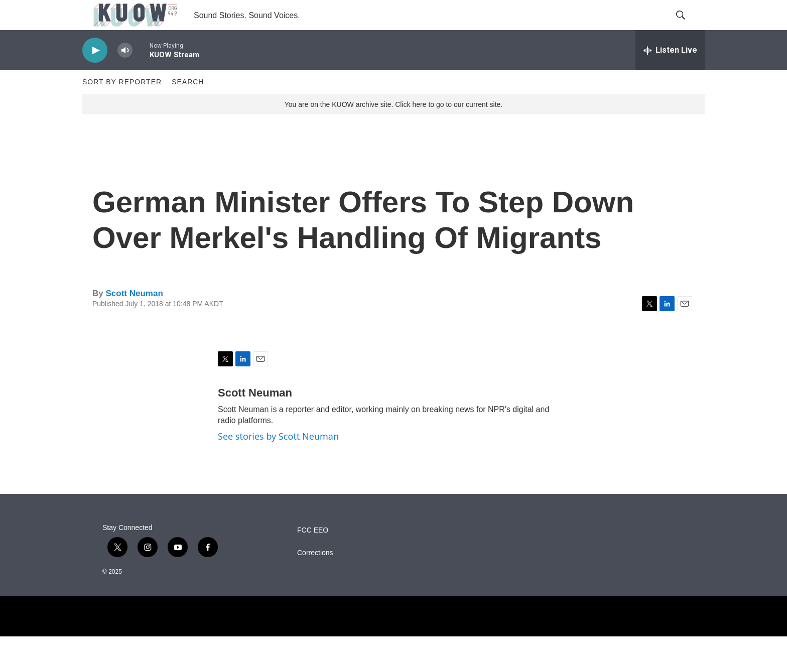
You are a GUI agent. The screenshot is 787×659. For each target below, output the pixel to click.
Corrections (315, 575)
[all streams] (670, 73)
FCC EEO (312, 553)
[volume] (125, 73)
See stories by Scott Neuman (278, 459)
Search (188, 104)
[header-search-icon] (688, 26)
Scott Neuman (134, 316)
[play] (95, 73)
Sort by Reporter (122, 104)
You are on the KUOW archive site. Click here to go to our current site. (393, 127)
